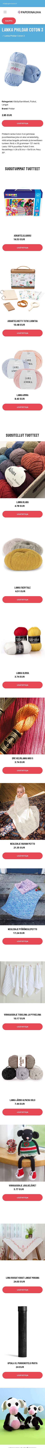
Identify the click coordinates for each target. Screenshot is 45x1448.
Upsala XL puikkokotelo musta (22, 1363)
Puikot (33, 101)
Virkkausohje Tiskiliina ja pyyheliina (22, 1014)
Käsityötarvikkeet (21, 101)
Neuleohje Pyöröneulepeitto (22, 929)
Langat (5, 104)
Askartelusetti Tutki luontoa (23, 320)
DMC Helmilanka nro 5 (22, 758)
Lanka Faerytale (22, 587)
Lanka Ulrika (22, 672)
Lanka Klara (22, 502)
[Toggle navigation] (5, 12)
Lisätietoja (22, 123)
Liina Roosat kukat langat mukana (22, 1277)
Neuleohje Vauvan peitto (22, 843)
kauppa (8, 21)
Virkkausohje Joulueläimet (22, 1185)
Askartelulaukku (22, 235)
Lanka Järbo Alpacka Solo (22, 1100)
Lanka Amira (22, 394)
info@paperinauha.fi (10, 4)
